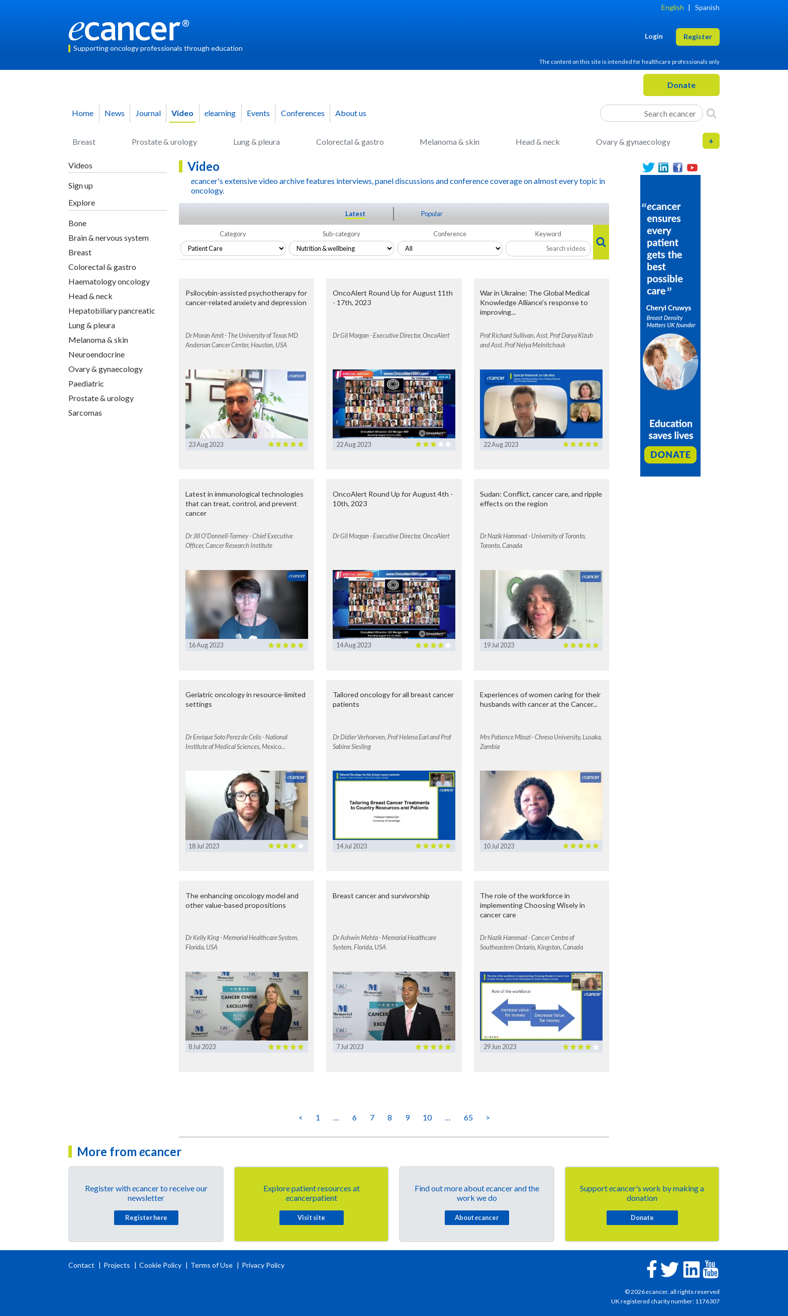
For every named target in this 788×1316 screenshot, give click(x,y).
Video (182, 113)
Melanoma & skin (449, 141)
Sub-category (341, 234)
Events (258, 113)
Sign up (80, 185)
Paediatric (86, 383)
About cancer (477, 1217)
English (672, 7)
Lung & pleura (256, 141)
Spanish (707, 7)
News (115, 113)
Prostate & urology (164, 141)
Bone (77, 223)
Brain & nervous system (108, 237)
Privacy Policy (263, 1265)
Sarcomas (85, 412)
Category (233, 234)
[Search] (711, 113)
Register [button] (697, 36)
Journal (148, 113)
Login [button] (654, 36)
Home (82, 113)
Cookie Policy (160, 1265)
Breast (83, 141)
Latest (355, 214)
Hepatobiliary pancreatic (111, 310)
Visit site (311, 1217)
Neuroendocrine (96, 354)
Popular (432, 214)
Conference (449, 234)
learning (220, 113)
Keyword (548, 234)
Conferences (303, 113)
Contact (82, 1265)
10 (427, 1117)
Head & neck (538, 141)
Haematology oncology (109, 281)
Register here (146, 1217)
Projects (118, 1265)
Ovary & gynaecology (633, 141)
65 (468, 1117)
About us (350, 113)
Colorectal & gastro (350, 141)
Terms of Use (211, 1265)
